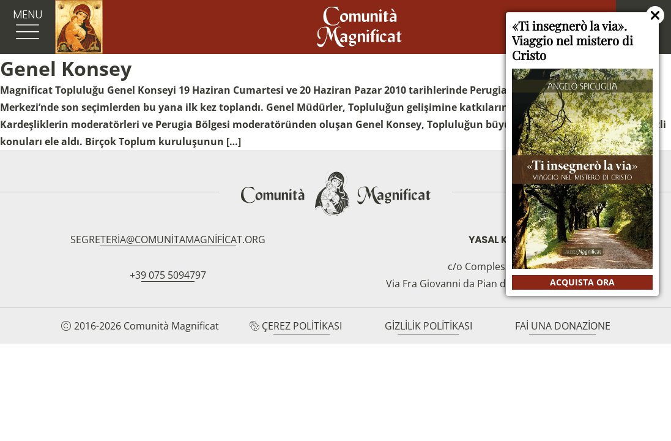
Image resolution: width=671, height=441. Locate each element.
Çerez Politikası (302, 325)
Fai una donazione (562, 326)
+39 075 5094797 (168, 275)
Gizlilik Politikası (428, 326)
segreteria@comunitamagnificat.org (167, 239)
